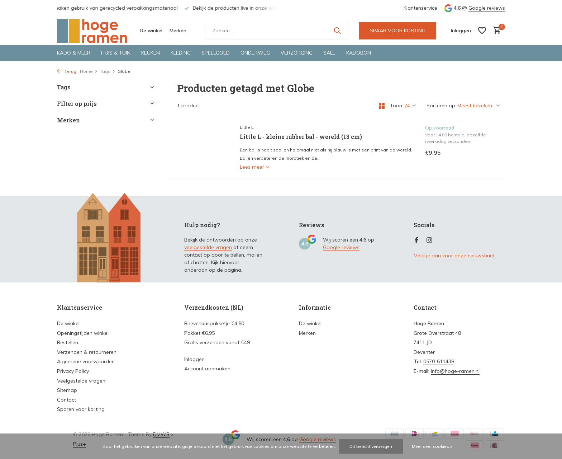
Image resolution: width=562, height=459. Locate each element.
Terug (66, 71)
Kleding (181, 53)
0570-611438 (438, 361)
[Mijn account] (461, 30)
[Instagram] (429, 240)
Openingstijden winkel (83, 333)
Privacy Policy (73, 371)
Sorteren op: (441, 105)
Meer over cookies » (432, 446)
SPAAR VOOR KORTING (397, 30)
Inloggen (194, 359)
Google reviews (486, 8)
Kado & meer (73, 53)
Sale (329, 53)
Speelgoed (215, 53)
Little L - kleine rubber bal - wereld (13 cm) (301, 136)
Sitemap (67, 390)
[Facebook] (416, 240)
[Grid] (382, 106)
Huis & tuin (115, 53)
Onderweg (255, 53)
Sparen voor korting (81, 409)
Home (89, 71)
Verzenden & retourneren (86, 352)
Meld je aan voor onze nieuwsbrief (454, 255)
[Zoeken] (276, 30)
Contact (66, 400)
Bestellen (67, 342)
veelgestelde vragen (208, 247)
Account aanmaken (207, 368)
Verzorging (297, 53)
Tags (107, 71)
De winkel (151, 30)
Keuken (150, 53)
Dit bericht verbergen (370, 446)
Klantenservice (420, 8)
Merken (178, 30)
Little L (247, 127)
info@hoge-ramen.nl (455, 371)
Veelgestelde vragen (81, 381)
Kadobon (358, 53)
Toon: (396, 105)
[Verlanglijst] (482, 30)
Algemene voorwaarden (86, 361)
